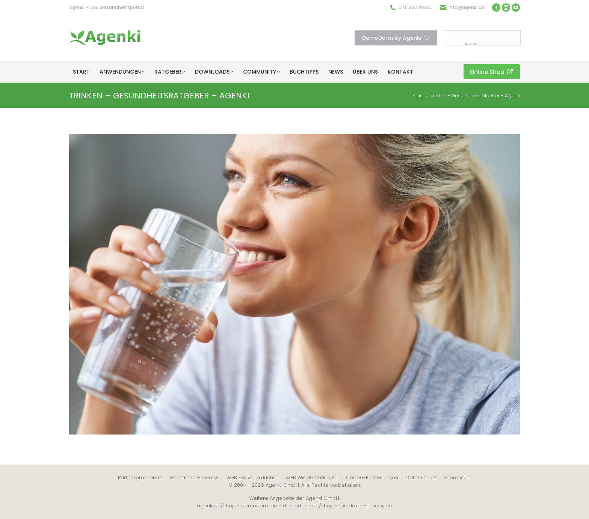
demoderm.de (259, 505)
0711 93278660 (415, 7)
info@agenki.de (467, 7)
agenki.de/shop (216, 505)
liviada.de (351, 505)
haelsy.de (380, 505)
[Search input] (491, 44)
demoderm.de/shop (308, 505)
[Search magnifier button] (452, 38)
